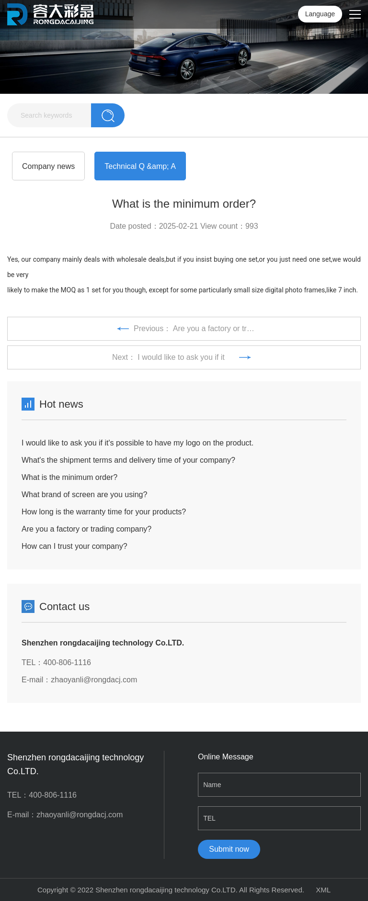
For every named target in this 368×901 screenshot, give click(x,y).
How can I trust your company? (74, 546)
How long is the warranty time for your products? (104, 512)
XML (323, 890)
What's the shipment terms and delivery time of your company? (128, 460)
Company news (48, 166)
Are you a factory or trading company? (86, 529)
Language (320, 14)
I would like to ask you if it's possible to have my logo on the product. (137, 443)
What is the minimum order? (69, 477)
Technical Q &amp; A (140, 166)
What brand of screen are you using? (84, 494)
